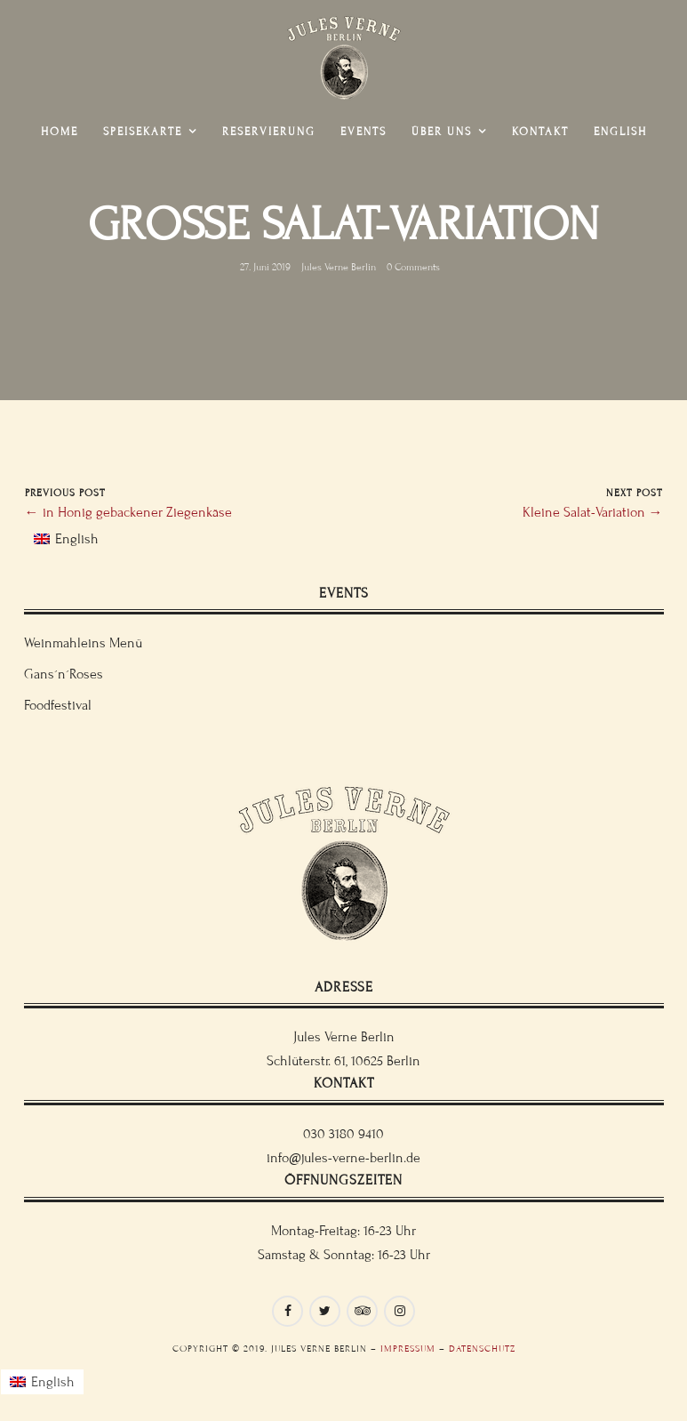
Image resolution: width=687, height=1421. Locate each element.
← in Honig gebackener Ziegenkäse (128, 512)
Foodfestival (58, 705)
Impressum (407, 1348)
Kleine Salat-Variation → (593, 512)
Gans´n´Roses (63, 674)
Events (363, 131)
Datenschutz (482, 1348)
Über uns (441, 131)
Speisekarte (142, 131)
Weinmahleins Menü (83, 643)
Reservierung (269, 131)
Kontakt (540, 131)
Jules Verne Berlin (338, 267)
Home (59, 131)
